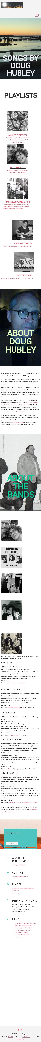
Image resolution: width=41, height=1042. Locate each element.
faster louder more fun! (18, 202)
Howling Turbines (24, 405)
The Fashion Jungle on (14, 769)
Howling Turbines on (14, 707)
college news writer (17, 422)
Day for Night (20, 411)
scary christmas (24, 275)
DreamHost (20, 1039)
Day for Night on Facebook (23, 930)
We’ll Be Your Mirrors (15, 802)
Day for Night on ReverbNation (17, 683)
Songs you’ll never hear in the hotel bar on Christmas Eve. (17, 278)
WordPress (26, 1037)
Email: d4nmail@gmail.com (20, 876)
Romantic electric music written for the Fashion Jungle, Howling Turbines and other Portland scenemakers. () (16, 206)
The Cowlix (4, 405)
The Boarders (12, 405)
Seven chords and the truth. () (17, 246)
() (18, 142)
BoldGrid (10, 1037)
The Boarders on (13, 735)
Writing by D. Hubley (22, 932)
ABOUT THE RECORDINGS (19, 859)
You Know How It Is (23, 243)
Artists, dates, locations (19, 865)
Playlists (12, 843)
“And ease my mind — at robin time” (18, 140)
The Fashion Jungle (32, 402)
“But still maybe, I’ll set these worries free (17, 137)
